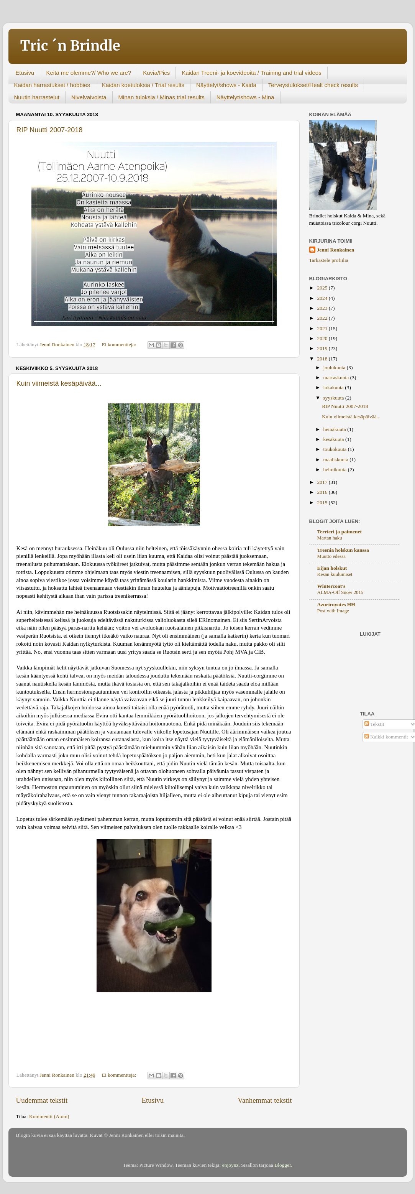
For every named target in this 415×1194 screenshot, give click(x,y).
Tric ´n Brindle (70, 45)
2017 (322, 482)
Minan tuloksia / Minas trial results (161, 97)
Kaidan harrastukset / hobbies (52, 85)
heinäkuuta (335, 429)
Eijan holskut (332, 568)
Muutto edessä (331, 556)
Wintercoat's (331, 586)
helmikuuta (335, 469)
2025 (322, 288)
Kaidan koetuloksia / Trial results (143, 85)
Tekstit (374, 724)
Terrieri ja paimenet (339, 532)
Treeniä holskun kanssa (343, 550)
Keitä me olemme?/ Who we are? (88, 72)
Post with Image (333, 610)
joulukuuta (335, 367)
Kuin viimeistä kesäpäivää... (59, 383)
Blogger (282, 1165)
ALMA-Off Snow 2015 (340, 592)
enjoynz (230, 1165)
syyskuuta (334, 398)
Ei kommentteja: (120, 344)
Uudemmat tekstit (42, 1100)
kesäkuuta (334, 439)
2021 (322, 328)
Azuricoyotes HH (336, 604)
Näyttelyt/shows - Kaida (226, 85)
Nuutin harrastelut (36, 97)
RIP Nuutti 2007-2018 (49, 130)
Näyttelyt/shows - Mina (245, 97)
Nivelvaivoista (89, 97)
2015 (322, 502)
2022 (322, 318)
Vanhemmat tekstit (265, 1100)
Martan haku (329, 538)
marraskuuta (336, 377)
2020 (322, 338)
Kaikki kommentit (386, 737)
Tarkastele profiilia (328, 260)
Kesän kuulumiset (335, 574)
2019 (322, 348)
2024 (322, 298)
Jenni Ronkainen (335, 250)
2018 (322, 359)
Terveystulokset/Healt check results (313, 85)
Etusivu (24, 72)
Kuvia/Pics (156, 72)
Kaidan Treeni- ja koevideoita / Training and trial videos (251, 72)
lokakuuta (334, 387)
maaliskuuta (336, 459)
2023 (322, 308)
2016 (322, 492)
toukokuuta (335, 449)
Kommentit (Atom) (49, 1116)
